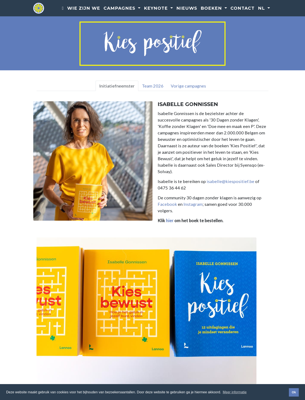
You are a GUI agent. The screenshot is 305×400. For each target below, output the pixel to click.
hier (170, 220)
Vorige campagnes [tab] (188, 85)
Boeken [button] (212, 8)
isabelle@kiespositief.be (230, 181)
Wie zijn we (83, 8)
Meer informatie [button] (235, 392)
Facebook (167, 204)
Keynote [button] (156, 8)
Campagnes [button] (120, 8)
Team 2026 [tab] (152, 85)
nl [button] (262, 8)
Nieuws (186, 8)
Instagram (193, 204)
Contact (242, 8)
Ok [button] (294, 392)
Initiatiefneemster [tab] (117, 85)
